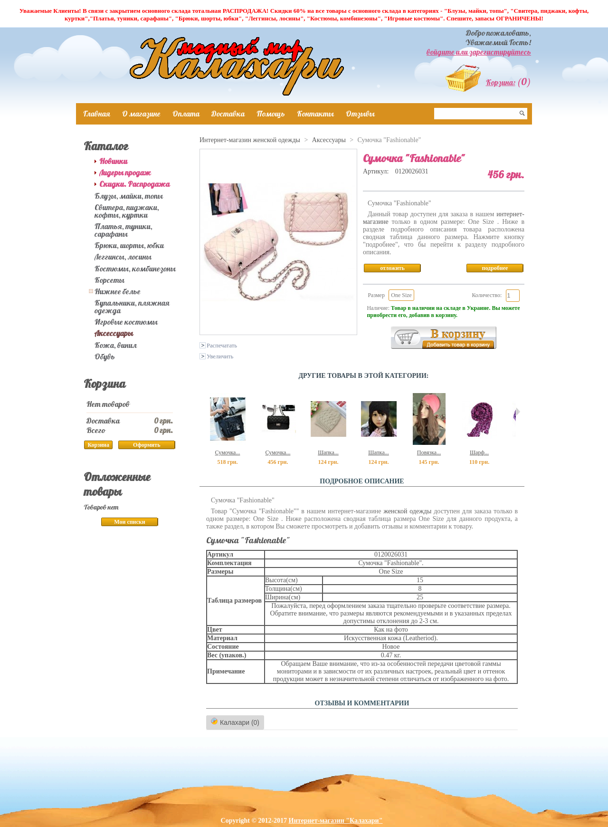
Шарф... (479, 452)
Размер (376, 295)
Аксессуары (114, 333)
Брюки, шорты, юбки (129, 245)
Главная (96, 113)
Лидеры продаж (125, 172)
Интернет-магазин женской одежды (250, 140)
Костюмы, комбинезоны (135, 268)
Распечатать (222, 345)
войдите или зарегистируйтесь (479, 52)
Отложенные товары (117, 484)
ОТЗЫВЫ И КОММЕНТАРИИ (362, 703)
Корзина (104, 383)
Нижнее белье (118, 291)
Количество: (487, 295)
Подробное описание (362, 481)
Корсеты (109, 280)
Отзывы (360, 113)
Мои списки (129, 522)
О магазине (141, 113)
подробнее (495, 268)
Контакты (315, 113)
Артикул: (376, 171)
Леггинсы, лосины (123, 256)
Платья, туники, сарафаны (123, 230)
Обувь (105, 356)
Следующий (518, 411)
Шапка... (328, 452)
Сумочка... (227, 452)
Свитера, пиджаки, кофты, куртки (127, 211)
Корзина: (500, 82)
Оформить (146, 445)
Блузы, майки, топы (129, 196)
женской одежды (407, 511)
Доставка (228, 113)
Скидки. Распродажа (134, 184)
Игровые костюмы (126, 322)
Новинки (113, 161)
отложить (392, 268)
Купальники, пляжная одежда (132, 306)
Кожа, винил (116, 345)
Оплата (186, 113)
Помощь (270, 113)
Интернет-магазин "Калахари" (336, 820)
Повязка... (429, 452)
